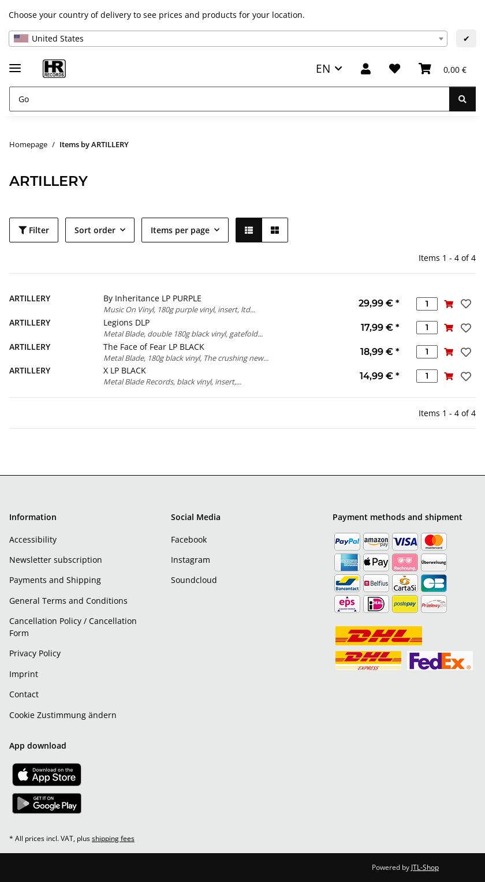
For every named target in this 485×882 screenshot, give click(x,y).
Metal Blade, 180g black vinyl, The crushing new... (185, 358)
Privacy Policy (35, 653)
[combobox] (228, 39)
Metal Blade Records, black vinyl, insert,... (172, 381)
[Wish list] (394, 69)
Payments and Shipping (55, 579)
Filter (33, 230)
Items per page (180, 230)
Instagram (190, 559)
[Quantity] (427, 304)
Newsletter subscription (55, 559)
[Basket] (442, 69)
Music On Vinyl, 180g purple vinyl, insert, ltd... (179, 309)
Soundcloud (194, 579)
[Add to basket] (448, 304)
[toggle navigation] (15, 63)
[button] (366, 69)
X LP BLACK (124, 370)
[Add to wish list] (464, 303)
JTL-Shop (425, 867)
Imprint (23, 673)
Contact (24, 694)
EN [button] (323, 68)
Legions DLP (126, 322)
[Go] (229, 99)
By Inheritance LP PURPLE (152, 298)
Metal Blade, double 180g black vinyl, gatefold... (183, 333)
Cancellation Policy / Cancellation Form (73, 626)
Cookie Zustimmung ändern (63, 714)
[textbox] (228, 38)
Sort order (94, 230)
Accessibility (33, 539)
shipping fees (113, 838)
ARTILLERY (29, 298)
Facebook (189, 539)
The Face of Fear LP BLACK (153, 346)
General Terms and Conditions (68, 600)
